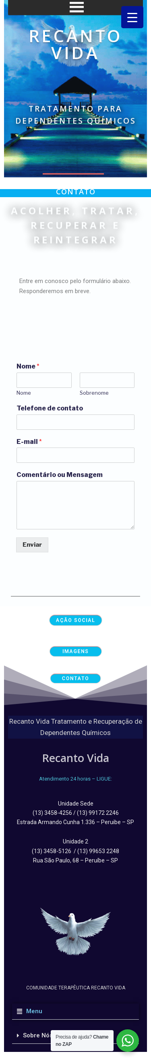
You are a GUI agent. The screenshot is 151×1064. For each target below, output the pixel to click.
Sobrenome (94, 392)
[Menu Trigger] (132, 17)
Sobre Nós (38, 1035)
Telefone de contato (50, 408)
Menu (32, 1011)
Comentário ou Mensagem (60, 475)
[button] (75, 1012)
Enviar (32, 544)
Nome (28, 366)
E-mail (29, 442)
